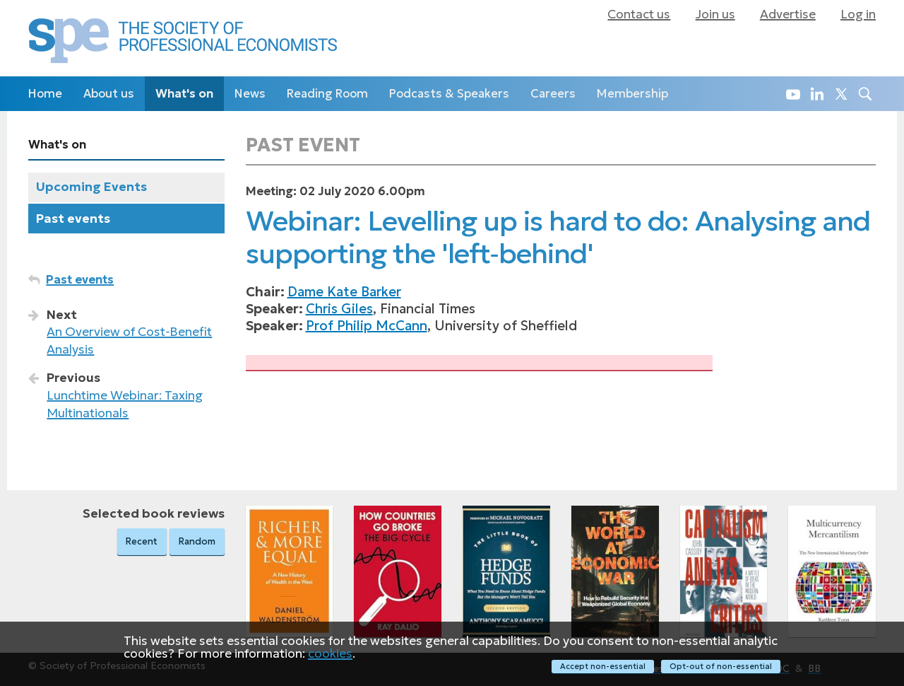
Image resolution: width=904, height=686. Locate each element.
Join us (715, 14)
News (250, 93)
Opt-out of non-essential (721, 666)
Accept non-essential (602, 666)
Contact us (638, 14)
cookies (330, 653)
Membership (632, 93)
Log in (858, 14)
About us (108, 93)
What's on (184, 93)
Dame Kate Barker (344, 292)
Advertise (788, 14)
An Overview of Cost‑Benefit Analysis (129, 340)
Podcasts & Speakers (449, 93)
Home (45, 93)
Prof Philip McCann (366, 326)
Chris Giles (339, 309)
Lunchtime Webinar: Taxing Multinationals (125, 404)
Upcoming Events (91, 186)
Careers (553, 93)
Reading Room (327, 93)
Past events (73, 218)
